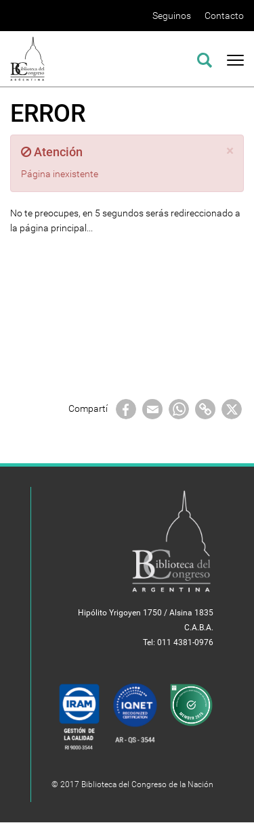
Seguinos (171, 15)
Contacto (224, 15)
